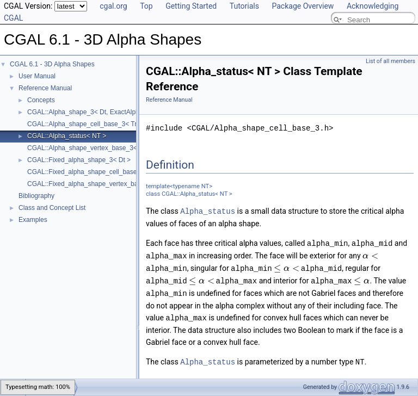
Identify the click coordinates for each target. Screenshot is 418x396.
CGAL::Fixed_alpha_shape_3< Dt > (79, 160)
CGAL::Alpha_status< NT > (66, 136)
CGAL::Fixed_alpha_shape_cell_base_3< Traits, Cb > (105, 172)
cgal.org (113, 6)
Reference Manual (45, 88)
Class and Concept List (52, 208)
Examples (33, 220)
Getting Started (191, 6)
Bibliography (36, 196)
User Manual (37, 76)
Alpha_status (207, 211)
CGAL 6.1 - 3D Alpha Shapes (52, 64)
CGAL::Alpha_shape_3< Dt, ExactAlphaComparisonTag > (110, 112)
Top (146, 6)
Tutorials (244, 6)
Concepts (41, 100)
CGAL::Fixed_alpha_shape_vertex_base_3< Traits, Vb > (109, 184)
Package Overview (303, 6)
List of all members (390, 61)
